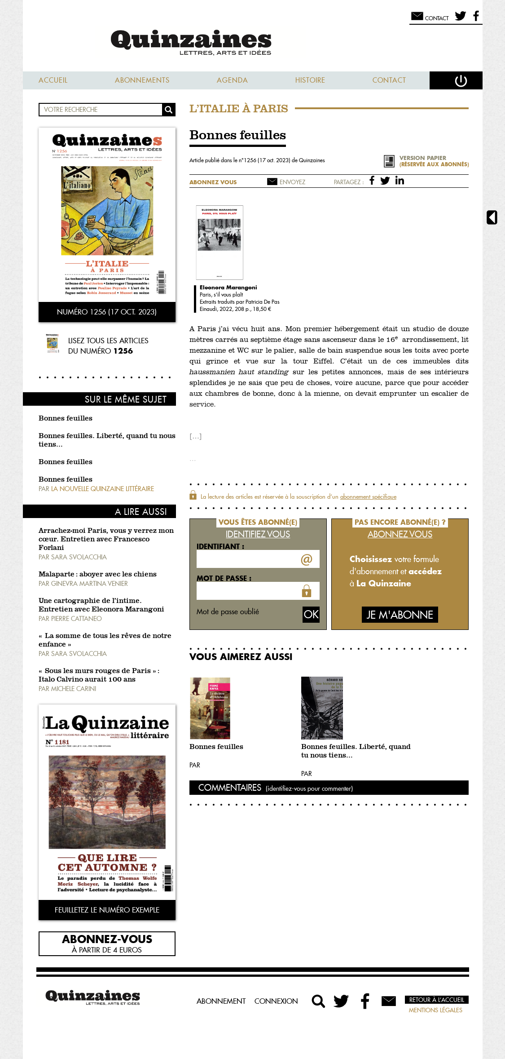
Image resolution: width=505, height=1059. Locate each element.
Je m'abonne (400, 614)
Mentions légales (435, 1010)
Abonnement (221, 1001)
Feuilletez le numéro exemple (107, 909)
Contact (389, 80)
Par (194, 765)
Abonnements (142, 80)
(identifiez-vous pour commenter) (309, 788)
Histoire (310, 80)
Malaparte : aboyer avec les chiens (98, 574)
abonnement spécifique (368, 496)
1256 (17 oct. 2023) (268, 160)
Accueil (53, 80)
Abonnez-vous (107, 938)
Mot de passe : (224, 578)
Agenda (232, 80)
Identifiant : (220, 546)
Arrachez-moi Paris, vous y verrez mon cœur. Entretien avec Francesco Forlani (106, 539)
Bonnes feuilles (65, 418)
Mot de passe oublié (228, 611)
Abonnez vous (213, 182)
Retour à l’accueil (436, 999)
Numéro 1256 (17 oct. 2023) (107, 311)
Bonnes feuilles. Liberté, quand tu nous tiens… (356, 751)
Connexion (276, 1001)
